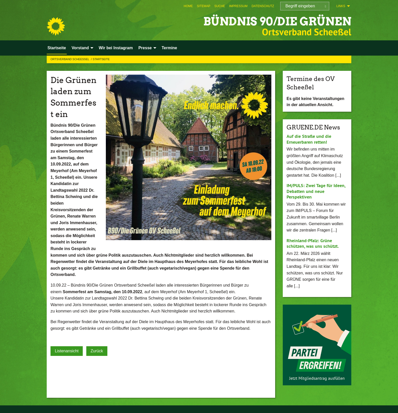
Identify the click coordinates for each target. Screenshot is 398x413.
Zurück (97, 351)
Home (188, 6)
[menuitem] (188, 6)
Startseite (101, 59)
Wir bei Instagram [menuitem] (116, 48)
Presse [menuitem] (145, 48)
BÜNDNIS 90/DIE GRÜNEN (277, 21)
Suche (219, 6)
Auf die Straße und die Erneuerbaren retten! (309, 139)
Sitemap (203, 6)
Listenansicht (66, 351)
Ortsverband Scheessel (70, 59)
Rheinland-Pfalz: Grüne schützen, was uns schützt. (313, 243)
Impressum (238, 6)
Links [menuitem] (340, 6)
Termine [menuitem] (169, 48)
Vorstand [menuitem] (80, 48)
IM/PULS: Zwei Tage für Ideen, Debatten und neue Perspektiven (316, 191)
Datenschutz (263, 6)
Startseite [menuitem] (56, 48)
